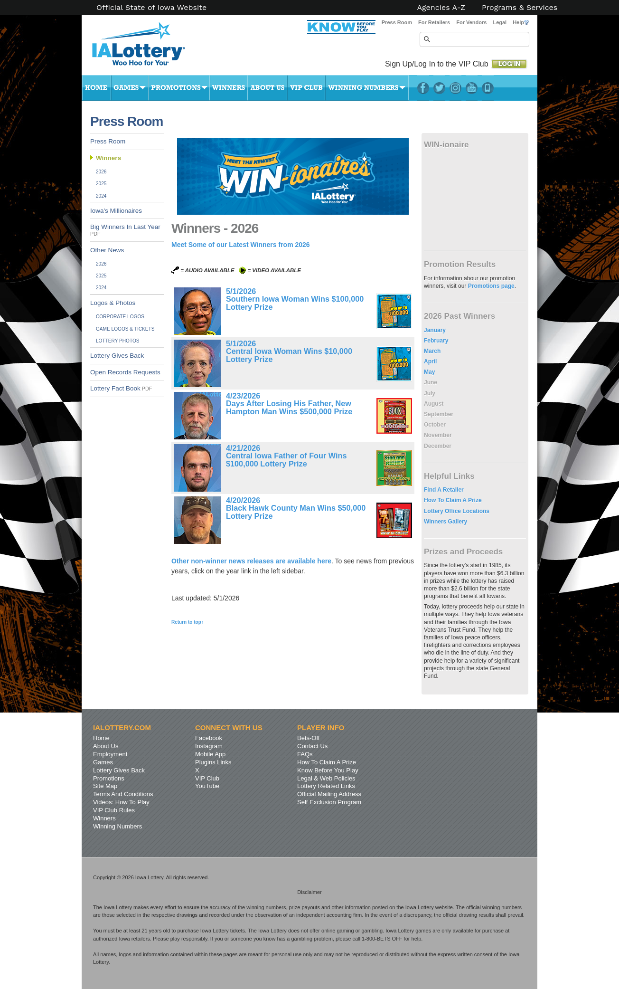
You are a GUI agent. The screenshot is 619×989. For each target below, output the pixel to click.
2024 (101, 196)
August (433, 403)
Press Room (397, 22)
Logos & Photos (112, 302)
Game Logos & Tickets (125, 329)
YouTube (472, 88)
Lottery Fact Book (121, 388)
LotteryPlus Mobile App (488, 88)
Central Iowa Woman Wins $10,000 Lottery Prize (289, 355)
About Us (267, 88)
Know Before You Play (327, 770)
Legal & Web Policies (326, 778)
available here (309, 561)
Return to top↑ (187, 622)
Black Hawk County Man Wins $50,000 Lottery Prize (296, 512)
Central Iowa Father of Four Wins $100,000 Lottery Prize (286, 459)
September (438, 414)
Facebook (423, 88)
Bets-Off (308, 738)
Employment (110, 754)
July (429, 393)
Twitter (439, 88)
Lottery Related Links (326, 785)
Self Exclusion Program (329, 802)
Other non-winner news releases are (229, 561)
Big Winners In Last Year (125, 230)
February (436, 340)
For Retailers (434, 22)
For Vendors (471, 22)
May (429, 372)
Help (521, 22)
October (435, 424)
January (435, 330)
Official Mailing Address (329, 794)
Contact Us (312, 746)
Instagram (455, 88)
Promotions (179, 88)
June (430, 382)
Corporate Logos (120, 316)
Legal (499, 22)
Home (96, 88)
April (430, 361)
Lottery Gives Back (117, 355)
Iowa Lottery (147, 47)
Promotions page (491, 286)
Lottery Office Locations (456, 511)
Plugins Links (213, 762)
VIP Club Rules (114, 810)
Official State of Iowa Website (151, 7)
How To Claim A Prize (453, 500)
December (437, 446)
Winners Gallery (445, 521)
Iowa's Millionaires (116, 210)
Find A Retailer (444, 489)
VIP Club (306, 88)
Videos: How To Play (121, 802)
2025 (101, 183)
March (432, 351)
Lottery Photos (118, 340)
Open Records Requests (125, 372)
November (438, 435)
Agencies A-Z (441, 7)
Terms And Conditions (123, 794)
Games (130, 88)
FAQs (305, 754)
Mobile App (210, 754)
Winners (229, 88)
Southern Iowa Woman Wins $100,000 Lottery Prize (295, 303)
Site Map (105, 785)
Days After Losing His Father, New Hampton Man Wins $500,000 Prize (289, 407)
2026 (101, 171)
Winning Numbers (367, 88)
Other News (107, 250)
